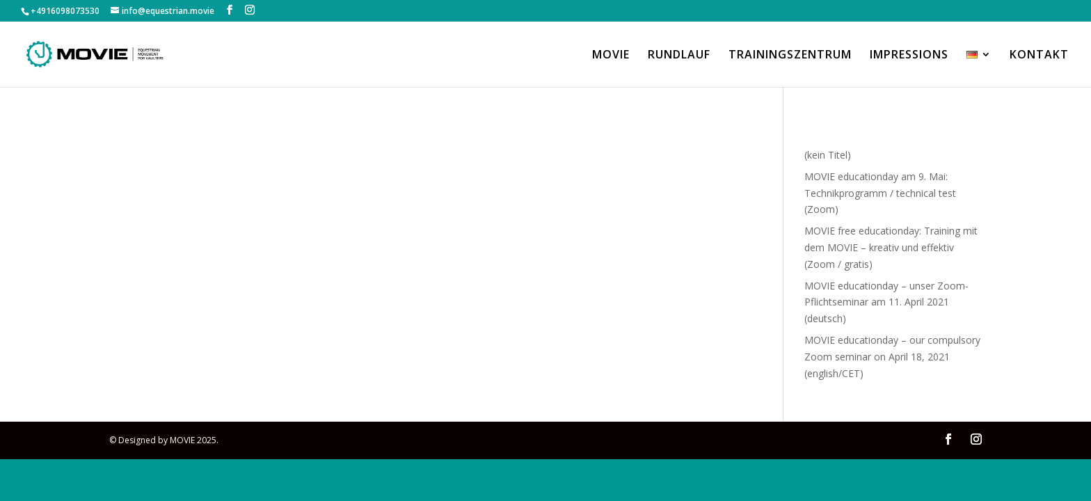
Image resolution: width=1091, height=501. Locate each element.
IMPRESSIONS (909, 55)
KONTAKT (1039, 55)
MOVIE (611, 55)
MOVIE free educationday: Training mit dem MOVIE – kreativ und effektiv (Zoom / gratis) (891, 247)
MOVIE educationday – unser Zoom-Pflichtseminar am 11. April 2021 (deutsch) (886, 302)
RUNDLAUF (679, 55)
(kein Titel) (827, 154)
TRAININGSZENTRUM (790, 55)
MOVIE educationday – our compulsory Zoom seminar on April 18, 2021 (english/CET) (892, 356)
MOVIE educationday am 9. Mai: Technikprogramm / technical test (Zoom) (880, 193)
